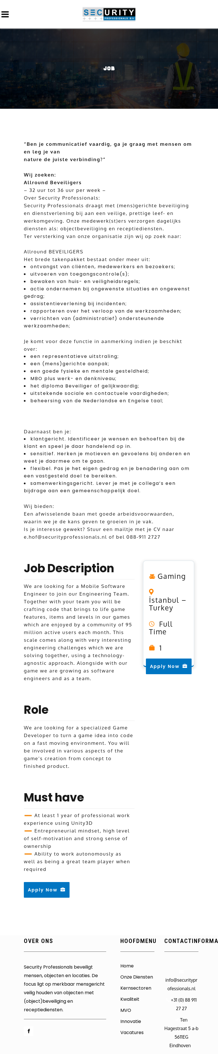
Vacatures (132, 1033)
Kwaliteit (129, 999)
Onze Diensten (136, 977)
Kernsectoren (135, 988)
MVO (125, 1010)
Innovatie (130, 1021)
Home (127, 966)
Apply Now (47, 890)
